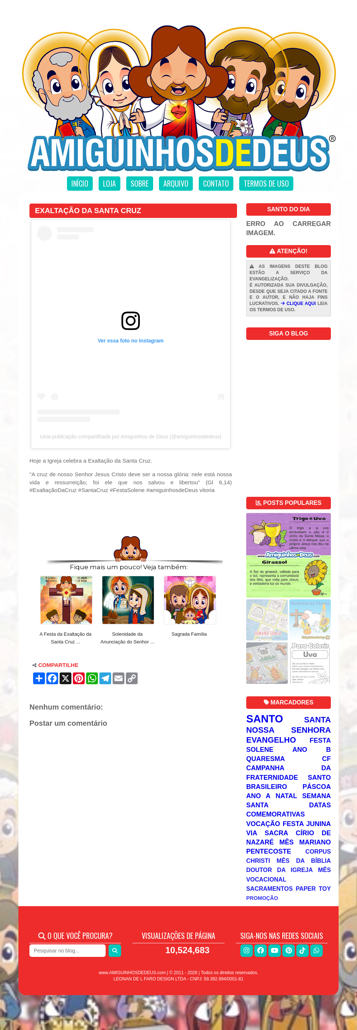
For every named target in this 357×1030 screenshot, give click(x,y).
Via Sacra (267, 833)
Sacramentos (269, 888)
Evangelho (271, 739)
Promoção (262, 898)
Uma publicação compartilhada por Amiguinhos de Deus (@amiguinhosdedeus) (131, 436)
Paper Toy (313, 888)
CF (326, 758)
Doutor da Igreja (279, 869)
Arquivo (175, 183)
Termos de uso (266, 183)
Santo (264, 719)
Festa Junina (307, 824)
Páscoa (317, 786)
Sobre (140, 183)
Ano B (312, 749)
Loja (109, 183)
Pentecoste (268, 851)
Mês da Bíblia (304, 860)
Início (79, 183)
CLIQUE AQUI (298, 303)
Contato (216, 183)
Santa (317, 719)
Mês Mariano (305, 842)
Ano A (258, 796)
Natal (286, 796)
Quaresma (265, 758)
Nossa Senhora (288, 730)
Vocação (263, 824)
